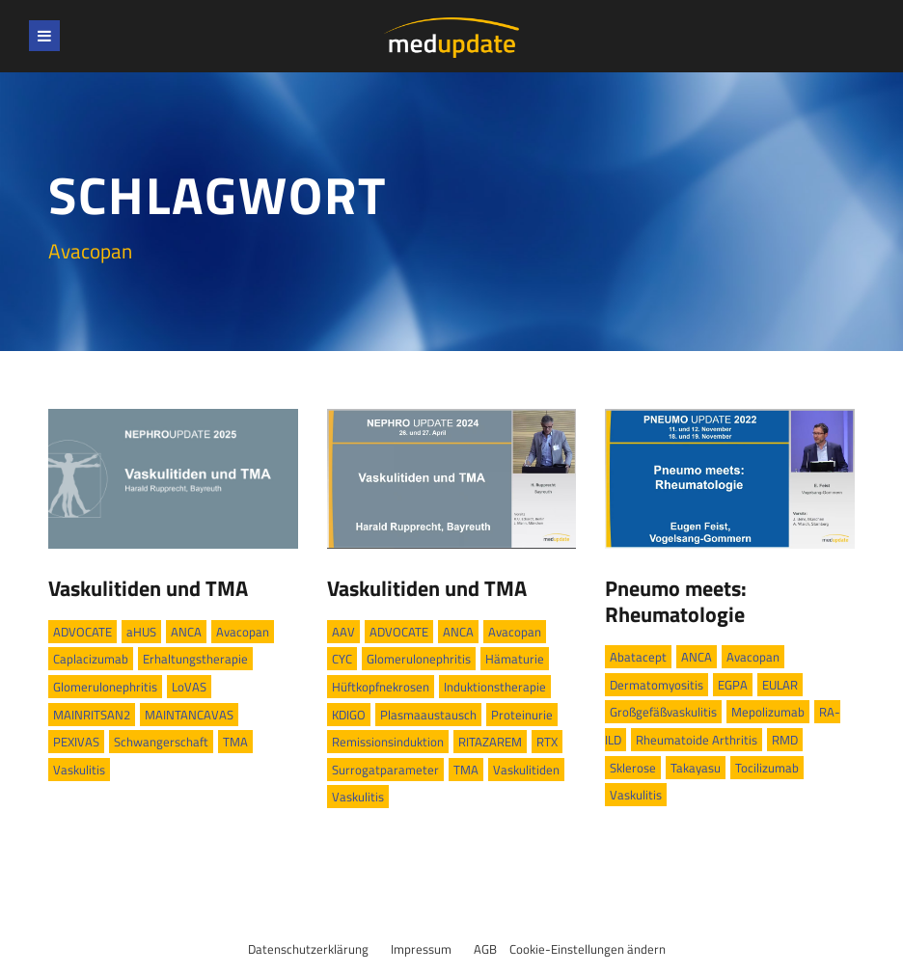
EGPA (733, 684)
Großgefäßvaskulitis (663, 711)
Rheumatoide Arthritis (696, 739)
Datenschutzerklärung (308, 949)
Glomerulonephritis (105, 686)
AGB (485, 949)
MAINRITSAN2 (91, 714)
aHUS (141, 631)
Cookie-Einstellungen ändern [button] (587, 949)
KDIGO (349, 714)
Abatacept (638, 656)
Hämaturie (514, 658)
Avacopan (242, 631)
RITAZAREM (490, 741)
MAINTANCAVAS (189, 714)
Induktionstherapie (495, 686)
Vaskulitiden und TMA (148, 588)
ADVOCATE (82, 631)
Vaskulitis (79, 769)
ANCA (186, 631)
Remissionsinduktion (388, 741)
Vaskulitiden (526, 769)
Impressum (421, 949)
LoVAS (189, 686)
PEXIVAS (76, 741)
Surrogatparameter (385, 769)
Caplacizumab (90, 658)
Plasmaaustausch (428, 714)
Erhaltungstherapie (195, 658)
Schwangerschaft (161, 741)
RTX (547, 741)
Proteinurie (522, 714)
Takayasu (695, 767)
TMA (235, 741)
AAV (343, 631)
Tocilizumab (767, 767)
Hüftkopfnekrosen (380, 686)
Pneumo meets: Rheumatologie (676, 601)
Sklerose (633, 767)
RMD (785, 739)
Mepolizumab (768, 711)
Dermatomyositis (656, 684)
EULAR (780, 684)
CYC (342, 658)
